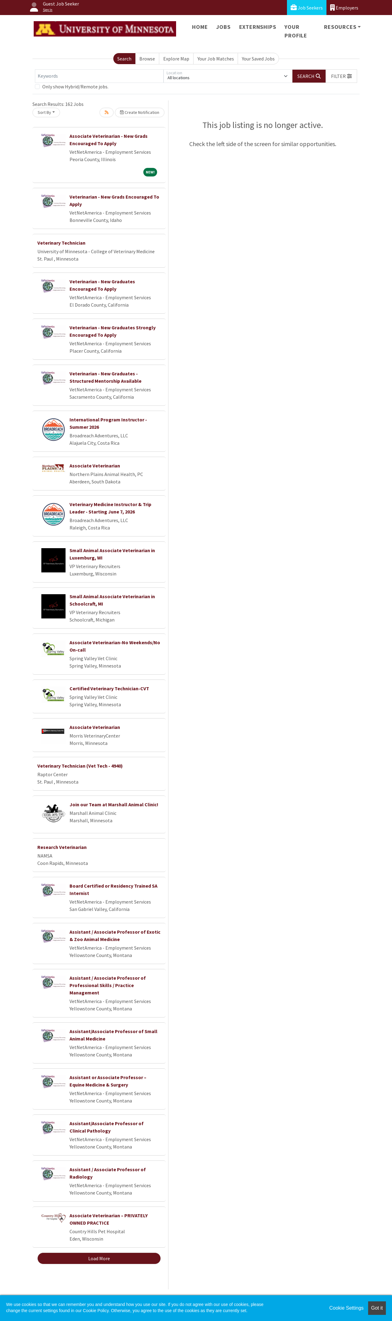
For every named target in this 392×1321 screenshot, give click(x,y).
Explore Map (176, 59)
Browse (147, 59)
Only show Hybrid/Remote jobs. (75, 86)
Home (200, 26)
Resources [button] (340, 26)
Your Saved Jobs (258, 59)
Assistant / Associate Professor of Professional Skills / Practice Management (108, 985)
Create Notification (139, 112)
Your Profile (296, 31)
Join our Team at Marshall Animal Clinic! (114, 804)
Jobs (223, 26)
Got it (377, 1308)
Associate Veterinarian (95, 466)
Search (124, 59)
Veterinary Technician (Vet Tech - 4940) (80, 766)
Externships (257, 26)
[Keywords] (99, 76)
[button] (341, 76)
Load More (99, 1258)
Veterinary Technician (61, 243)
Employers (344, 7)
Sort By (44, 112)
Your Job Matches (216, 59)
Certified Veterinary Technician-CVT (109, 688)
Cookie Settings (346, 1308)
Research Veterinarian (62, 847)
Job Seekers (307, 7)
